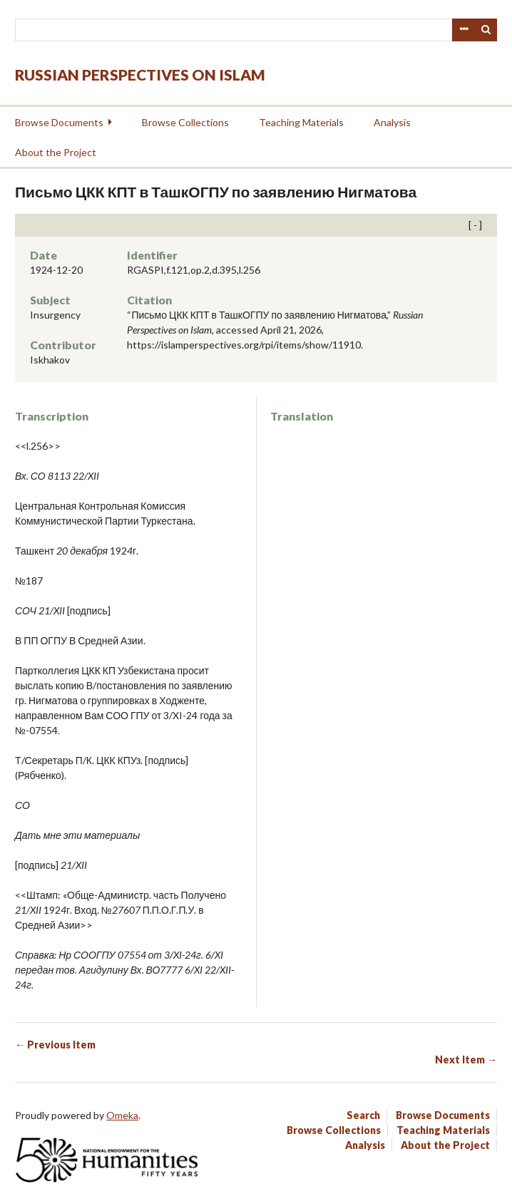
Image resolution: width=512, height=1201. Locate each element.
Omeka (122, 1115)
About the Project (55, 152)
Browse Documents (59, 122)
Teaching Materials (301, 122)
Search (486, 30)
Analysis (392, 122)
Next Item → (466, 1059)
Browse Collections (185, 122)
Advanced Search (463, 30)
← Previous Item (55, 1044)
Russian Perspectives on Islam (140, 74)
